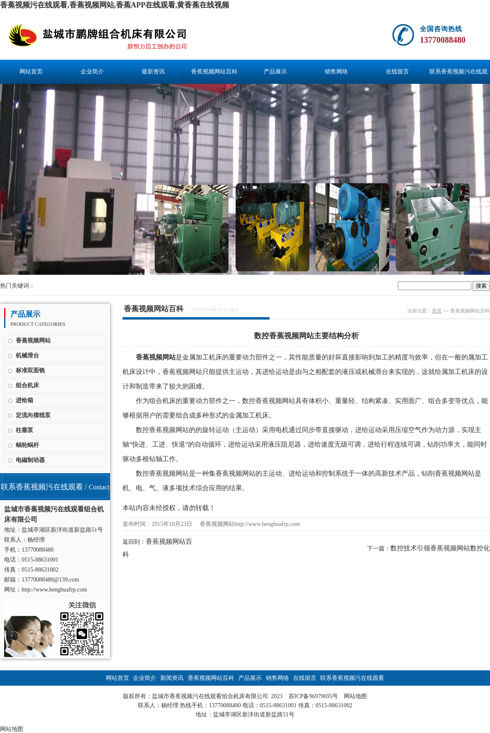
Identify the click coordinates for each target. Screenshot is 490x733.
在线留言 (397, 71)
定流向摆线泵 (33, 415)
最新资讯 (153, 71)
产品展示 (275, 71)
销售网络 (336, 71)
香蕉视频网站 (33, 340)
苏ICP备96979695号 (313, 696)
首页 (437, 311)
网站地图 (355, 696)
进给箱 (24, 400)
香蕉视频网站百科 (214, 71)
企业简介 (92, 71)
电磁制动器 (30, 460)
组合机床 (27, 385)
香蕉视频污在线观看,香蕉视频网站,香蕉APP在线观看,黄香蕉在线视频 (115, 5)
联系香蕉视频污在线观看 (458, 76)
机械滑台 (27, 355)
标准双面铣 (30, 370)
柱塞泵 (24, 430)
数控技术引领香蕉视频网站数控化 (440, 548)
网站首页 (31, 71)
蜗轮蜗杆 (27, 445)
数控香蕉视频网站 (268, 400)
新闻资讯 (172, 678)
